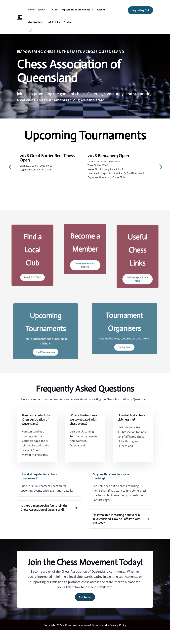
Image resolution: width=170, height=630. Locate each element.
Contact (67, 22)
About (41, 9)
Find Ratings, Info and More (137, 270)
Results (101, 9)
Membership (35, 22)
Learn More (35, 178)
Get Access (85, 597)
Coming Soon (124, 340)
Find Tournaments (45, 344)
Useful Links (53, 22)
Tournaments (43, 486)
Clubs (55, 9)
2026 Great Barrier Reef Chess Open (47, 158)
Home (31, 9)
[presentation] (9, 166)
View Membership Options (85, 259)
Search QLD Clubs (32, 268)
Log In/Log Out (140, 10)
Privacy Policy (118, 625)
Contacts (27, 441)
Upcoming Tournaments (76, 9)
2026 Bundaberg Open (108, 155)
